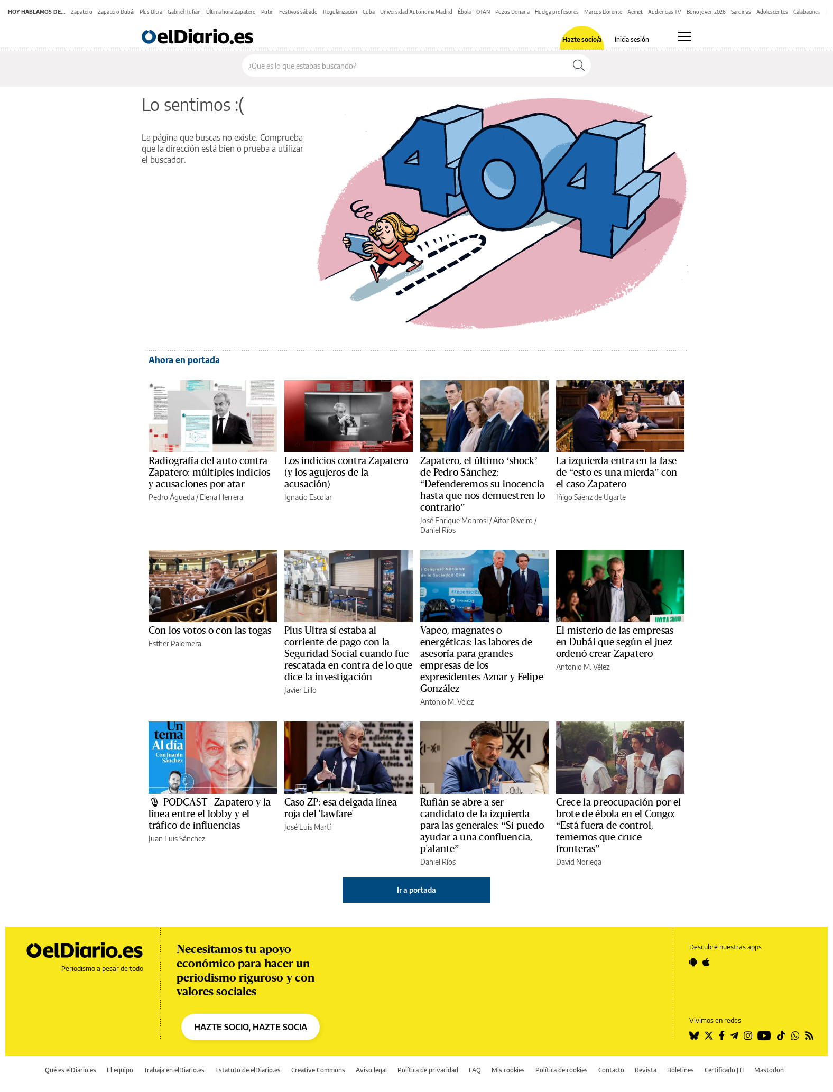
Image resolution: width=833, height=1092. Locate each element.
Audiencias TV (664, 11)
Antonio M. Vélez (447, 701)
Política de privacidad (427, 1070)
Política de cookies (561, 1070)
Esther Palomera (175, 643)
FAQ (475, 1070)
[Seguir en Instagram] (748, 1035)
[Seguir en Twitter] (709, 1035)
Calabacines (806, 11)
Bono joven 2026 (706, 11)
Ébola (464, 11)
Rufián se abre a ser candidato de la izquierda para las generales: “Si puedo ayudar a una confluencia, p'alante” (482, 825)
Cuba (369, 11)
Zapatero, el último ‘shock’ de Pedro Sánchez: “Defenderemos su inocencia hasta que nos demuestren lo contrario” (482, 484)
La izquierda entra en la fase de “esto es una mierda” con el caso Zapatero (617, 472)
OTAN (483, 11)
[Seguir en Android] (693, 962)
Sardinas (741, 11)
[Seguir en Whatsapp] (795, 1035)
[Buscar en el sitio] (404, 65)
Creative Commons (318, 1070)
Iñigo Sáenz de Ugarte (591, 497)
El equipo (120, 1070)
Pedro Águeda (172, 497)
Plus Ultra (151, 11)
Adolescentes (772, 11)
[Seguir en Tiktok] (781, 1035)
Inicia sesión (632, 39)
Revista (645, 1070)
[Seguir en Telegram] (734, 1035)
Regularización (340, 11)
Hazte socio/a (582, 39)
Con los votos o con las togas (210, 630)
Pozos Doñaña (512, 11)
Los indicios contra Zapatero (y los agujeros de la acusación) (346, 472)
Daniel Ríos (438, 529)
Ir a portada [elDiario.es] (416, 889)
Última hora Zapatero (231, 11)
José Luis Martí (307, 826)
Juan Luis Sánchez (177, 838)
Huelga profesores (557, 11)
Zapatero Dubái (116, 11)
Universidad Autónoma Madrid (416, 11)
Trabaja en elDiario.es (174, 1070)
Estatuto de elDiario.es (248, 1070)
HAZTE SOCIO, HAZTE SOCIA (250, 1027)
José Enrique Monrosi (454, 520)
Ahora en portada (184, 360)
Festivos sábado (298, 11)
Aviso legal (371, 1070)
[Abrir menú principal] (684, 36)
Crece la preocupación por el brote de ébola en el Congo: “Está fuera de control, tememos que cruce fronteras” (618, 825)
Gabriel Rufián (184, 11)
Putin (267, 11)
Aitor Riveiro (513, 520)
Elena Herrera (221, 497)
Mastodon (769, 1070)
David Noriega (578, 861)
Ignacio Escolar (308, 497)
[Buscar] (579, 65)
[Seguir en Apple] (706, 962)
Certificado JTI (724, 1070)
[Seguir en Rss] (809, 1035)
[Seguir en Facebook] (722, 1035)
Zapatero (81, 11)
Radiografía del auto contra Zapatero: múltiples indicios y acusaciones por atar (209, 472)
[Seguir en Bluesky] (694, 1035)
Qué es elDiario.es (70, 1070)
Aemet (635, 11)
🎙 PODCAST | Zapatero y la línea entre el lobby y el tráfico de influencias (210, 814)
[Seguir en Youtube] (764, 1035)
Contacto (611, 1070)
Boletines (680, 1070)
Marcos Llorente (603, 11)
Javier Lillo (300, 690)
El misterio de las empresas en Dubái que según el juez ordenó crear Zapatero (614, 642)
